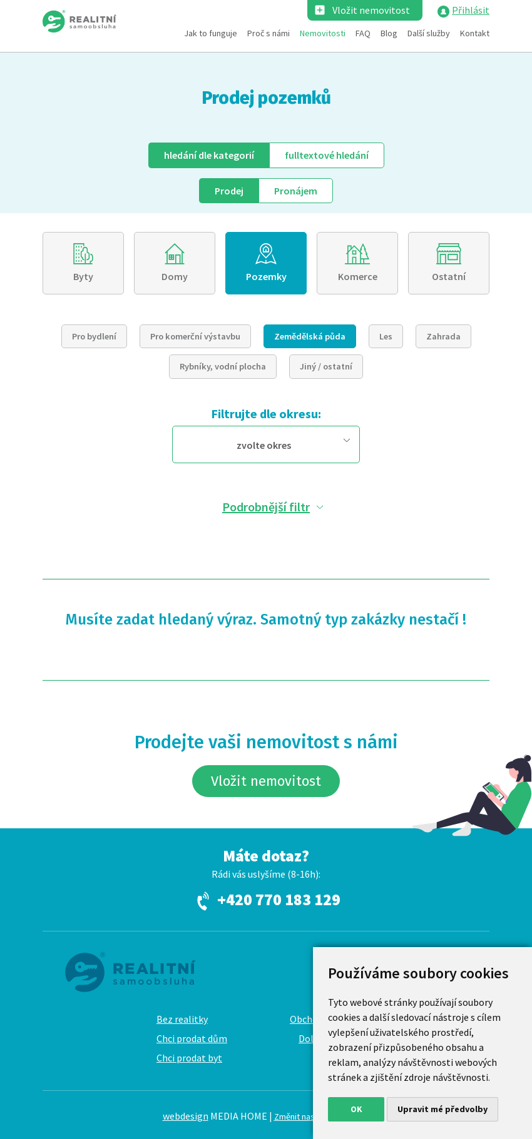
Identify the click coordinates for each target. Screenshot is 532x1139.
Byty (83, 276)
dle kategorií (209, 155)
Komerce (357, 276)
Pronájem (295, 190)
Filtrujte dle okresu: (266, 413)
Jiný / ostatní (326, 366)
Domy (174, 276)
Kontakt (474, 33)
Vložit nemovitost (371, 10)
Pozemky (266, 276)
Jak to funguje (210, 33)
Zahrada (443, 336)
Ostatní (449, 276)
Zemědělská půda (309, 336)
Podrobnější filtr (266, 506)
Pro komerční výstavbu (195, 336)
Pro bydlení (94, 336)
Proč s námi (268, 33)
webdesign (185, 1116)
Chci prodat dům (191, 1038)
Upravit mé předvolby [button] (442, 1109)
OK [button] (356, 1109)
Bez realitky (182, 1019)
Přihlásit (470, 10)
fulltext (327, 155)
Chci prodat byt (189, 1057)
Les (385, 336)
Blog (389, 33)
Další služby (428, 33)
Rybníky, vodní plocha (223, 366)
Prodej (229, 190)
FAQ (363, 33)
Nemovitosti (322, 33)
